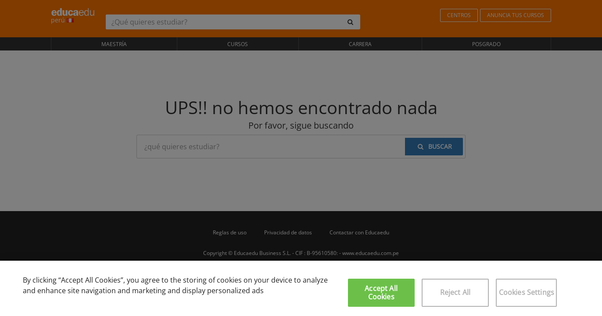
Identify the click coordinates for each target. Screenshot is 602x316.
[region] (301, 288)
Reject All (455, 292)
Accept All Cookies (381, 293)
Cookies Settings (527, 292)
